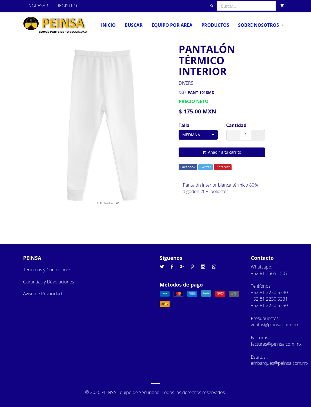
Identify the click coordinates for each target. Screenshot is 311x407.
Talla (184, 125)
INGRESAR (37, 6)
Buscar (133, 25)
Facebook (187, 167)
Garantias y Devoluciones (48, 282)
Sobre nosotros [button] (260, 25)
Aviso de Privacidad (42, 293)
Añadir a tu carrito (222, 152)
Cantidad (236, 125)
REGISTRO (66, 6)
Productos (215, 25)
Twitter (205, 167)
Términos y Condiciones (47, 270)
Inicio (108, 25)
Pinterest (223, 167)
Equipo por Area (172, 25)
